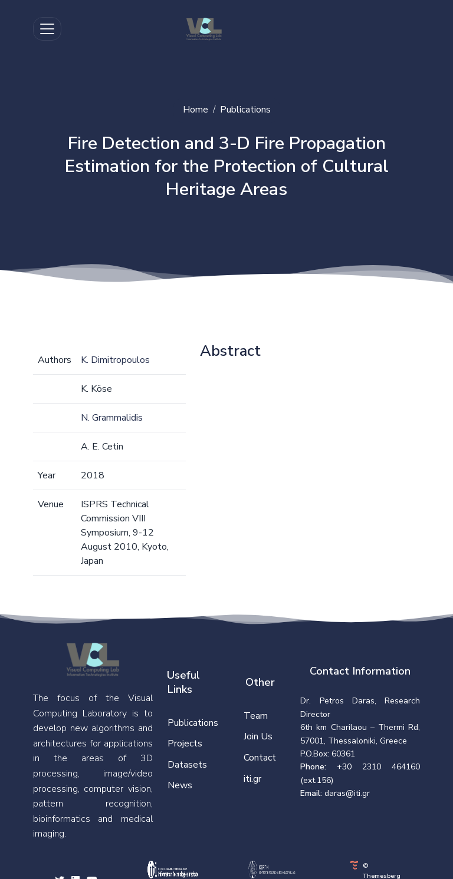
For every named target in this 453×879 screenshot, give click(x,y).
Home (195, 109)
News (180, 785)
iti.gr (252, 778)
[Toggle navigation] (47, 29)
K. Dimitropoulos (115, 359)
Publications (245, 109)
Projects (185, 743)
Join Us (258, 736)
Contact (260, 757)
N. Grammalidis (112, 417)
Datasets (187, 764)
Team (256, 715)
